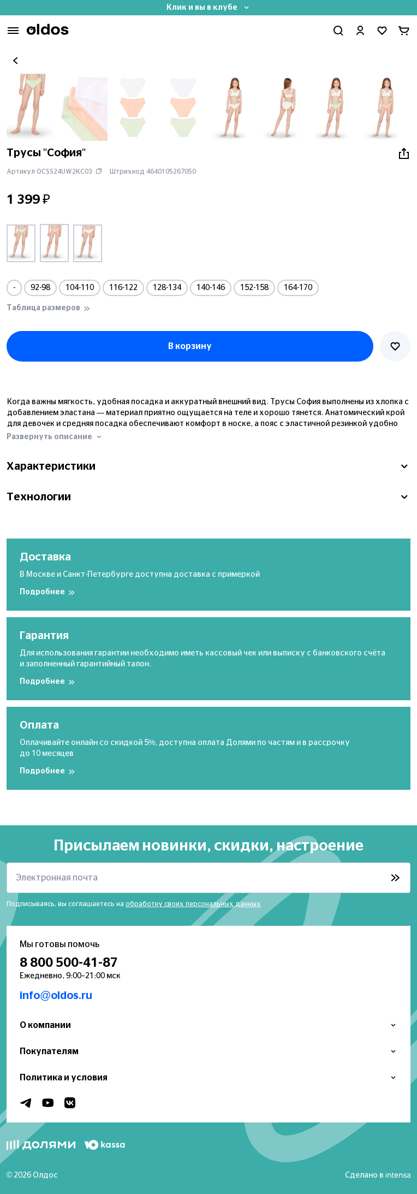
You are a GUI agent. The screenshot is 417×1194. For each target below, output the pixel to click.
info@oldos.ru (56, 995)
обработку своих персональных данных (193, 904)
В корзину (190, 346)
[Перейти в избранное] (382, 30)
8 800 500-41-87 (69, 963)
